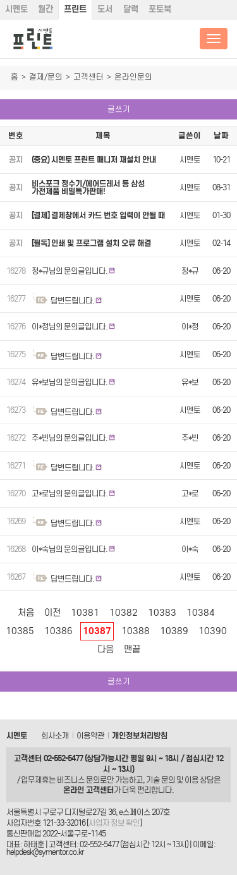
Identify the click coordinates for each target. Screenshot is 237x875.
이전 (52, 612)
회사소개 (55, 735)
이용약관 (90, 735)
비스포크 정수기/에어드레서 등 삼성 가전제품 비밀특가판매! (88, 187)
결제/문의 (46, 77)
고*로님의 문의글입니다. (69, 493)
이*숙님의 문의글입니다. (69, 549)
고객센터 (88, 77)
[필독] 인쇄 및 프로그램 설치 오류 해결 (91, 243)
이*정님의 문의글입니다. (69, 326)
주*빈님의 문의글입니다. (69, 438)
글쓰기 (118, 109)
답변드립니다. (72, 300)
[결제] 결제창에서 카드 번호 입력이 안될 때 (98, 215)
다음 (105, 649)
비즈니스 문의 (78, 780)
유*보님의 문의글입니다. (69, 382)
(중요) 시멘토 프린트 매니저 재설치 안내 (94, 159)
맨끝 (132, 649)
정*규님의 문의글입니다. (69, 271)
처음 (26, 612)
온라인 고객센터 (88, 790)
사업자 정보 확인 (114, 823)
